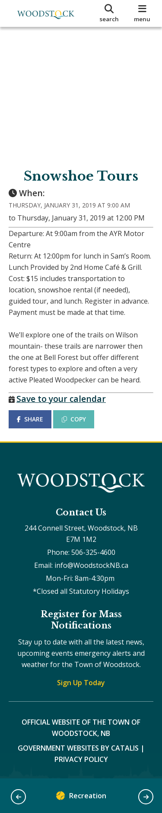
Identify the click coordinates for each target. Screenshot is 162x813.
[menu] (142, 13)
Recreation (81, 797)
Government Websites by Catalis (78, 748)
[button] (18, 796)
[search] (109, 13)
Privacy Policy (81, 759)
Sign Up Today (81, 682)
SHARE (30, 419)
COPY (74, 419)
